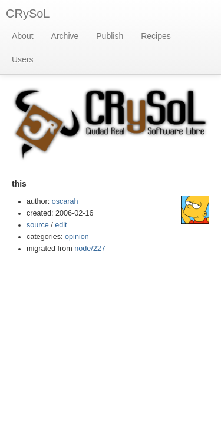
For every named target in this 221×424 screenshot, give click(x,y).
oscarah (65, 201)
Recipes (156, 36)
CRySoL (28, 13)
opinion (77, 237)
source (38, 225)
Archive (65, 36)
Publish (109, 36)
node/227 (89, 248)
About (23, 36)
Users (23, 59)
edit (61, 225)
